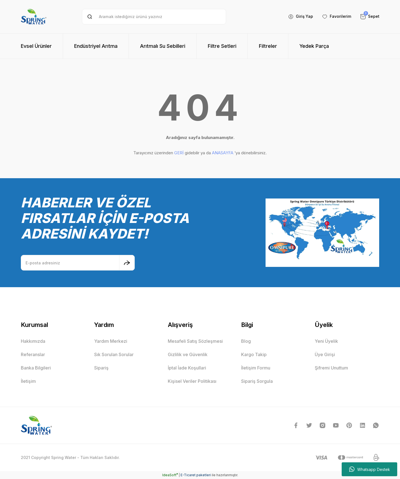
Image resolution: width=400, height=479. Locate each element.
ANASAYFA (222, 152)
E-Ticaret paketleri (196, 475)
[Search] (154, 16)
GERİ (179, 152)
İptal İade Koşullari (187, 368)
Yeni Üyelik (326, 341)
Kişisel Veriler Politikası (192, 381)
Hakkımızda (33, 341)
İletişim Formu (255, 368)
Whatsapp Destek (369, 469)
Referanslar (33, 354)
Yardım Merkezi (110, 341)
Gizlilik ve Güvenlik (188, 354)
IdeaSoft (170, 475)
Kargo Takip (254, 354)
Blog (246, 341)
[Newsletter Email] (78, 262)
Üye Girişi (325, 354)
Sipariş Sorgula (257, 381)
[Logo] (33, 16)
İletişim (28, 381)
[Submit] (127, 262)
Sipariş (101, 368)
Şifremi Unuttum (331, 368)
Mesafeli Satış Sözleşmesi (195, 341)
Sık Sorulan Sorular (114, 354)
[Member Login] (300, 16)
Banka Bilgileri (36, 368)
